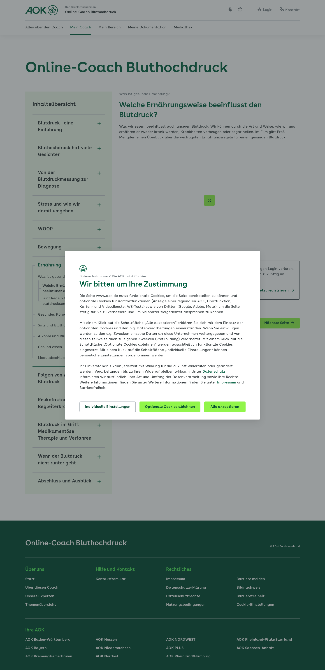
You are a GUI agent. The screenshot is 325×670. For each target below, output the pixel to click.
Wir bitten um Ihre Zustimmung (133, 284)
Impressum (226, 382)
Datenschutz (213, 372)
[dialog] (162, 335)
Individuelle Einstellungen (107, 407)
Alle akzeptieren (224, 407)
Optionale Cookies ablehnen (170, 407)
